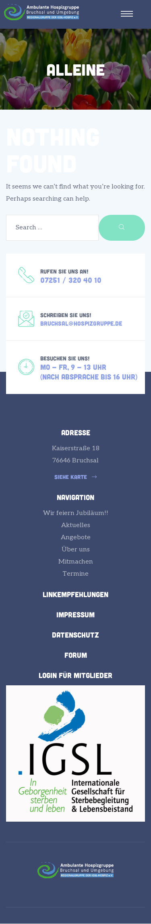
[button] (75, 477)
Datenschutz (75, 634)
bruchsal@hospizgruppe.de (81, 323)
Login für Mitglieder (75, 675)
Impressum (75, 614)
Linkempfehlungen (75, 594)
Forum (75, 655)
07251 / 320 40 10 (70, 280)
